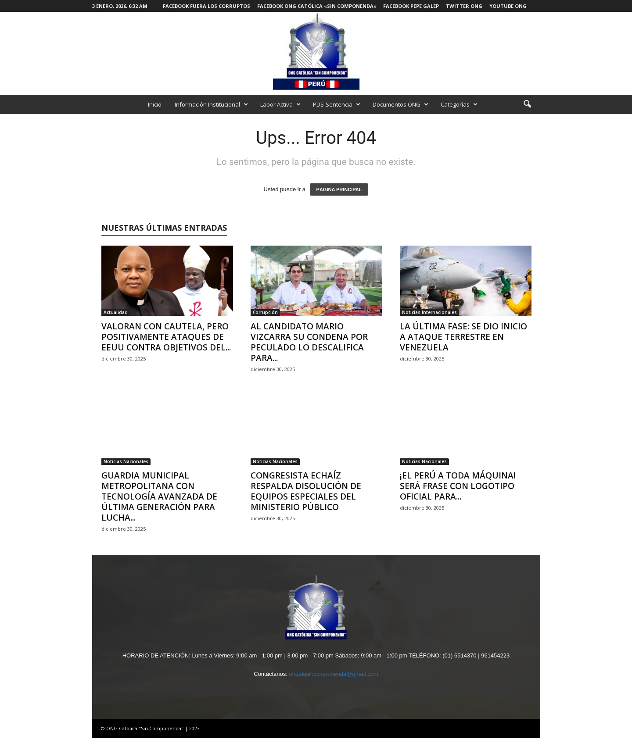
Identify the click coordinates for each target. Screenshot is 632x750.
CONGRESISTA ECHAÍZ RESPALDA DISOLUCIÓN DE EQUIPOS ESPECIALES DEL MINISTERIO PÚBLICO (306, 491)
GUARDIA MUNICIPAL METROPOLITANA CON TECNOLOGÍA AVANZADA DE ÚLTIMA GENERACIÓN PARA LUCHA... (159, 496)
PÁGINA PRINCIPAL (339, 189)
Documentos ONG (400, 104)
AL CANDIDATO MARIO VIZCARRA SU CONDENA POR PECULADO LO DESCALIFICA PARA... (309, 342)
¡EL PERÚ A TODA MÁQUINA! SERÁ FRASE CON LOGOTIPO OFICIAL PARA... (458, 486)
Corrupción (265, 312)
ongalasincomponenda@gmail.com (333, 674)
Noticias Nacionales (126, 461)
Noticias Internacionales (429, 312)
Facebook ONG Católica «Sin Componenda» (317, 6)
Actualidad (116, 312)
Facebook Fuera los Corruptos (206, 6)
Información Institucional (211, 104)
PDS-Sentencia (336, 104)
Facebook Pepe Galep (411, 6)
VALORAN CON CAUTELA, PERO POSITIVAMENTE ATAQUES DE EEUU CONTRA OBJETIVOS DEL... (166, 337)
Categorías (459, 104)
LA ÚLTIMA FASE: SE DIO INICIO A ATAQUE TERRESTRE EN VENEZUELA (463, 337)
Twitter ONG (464, 6)
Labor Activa (280, 104)
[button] (527, 104)
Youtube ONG (508, 6)
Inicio (155, 104)
